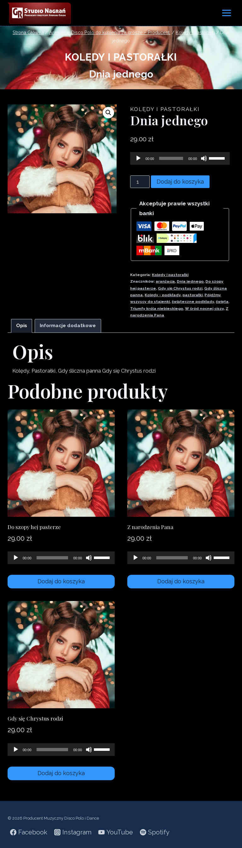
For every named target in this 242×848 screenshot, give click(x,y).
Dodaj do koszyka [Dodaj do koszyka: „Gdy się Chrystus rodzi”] (61, 773)
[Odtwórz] (138, 158)
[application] (180, 158)
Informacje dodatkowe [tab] (68, 325)
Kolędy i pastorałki (121, 57)
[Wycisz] (204, 158)
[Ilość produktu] (140, 181)
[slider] (171, 158)
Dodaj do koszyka (180, 181)
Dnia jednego (190, 281)
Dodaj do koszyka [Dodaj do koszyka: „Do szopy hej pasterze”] (61, 581)
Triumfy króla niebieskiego (156, 308)
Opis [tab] (21, 325)
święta (222, 301)
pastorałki (192, 295)
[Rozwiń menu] (226, 13)
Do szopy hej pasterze (34, 526)
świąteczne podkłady (193, 301)
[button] (108, 112)
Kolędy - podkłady (163, 295)
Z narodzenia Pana (150, 526)
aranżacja (165, 281)
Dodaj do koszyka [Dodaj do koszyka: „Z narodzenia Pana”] (181, 581)
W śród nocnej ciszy (204, 308)
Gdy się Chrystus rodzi (180, 288)
